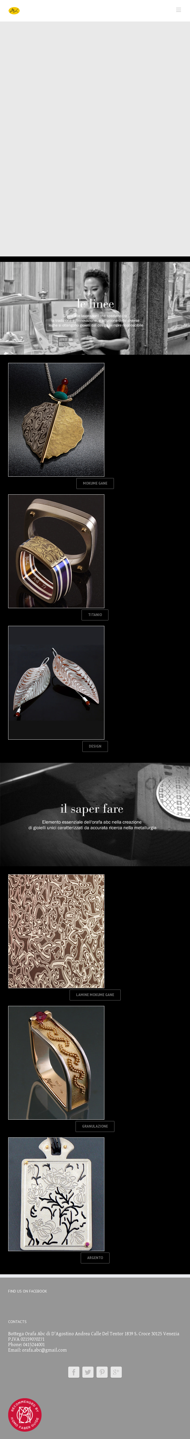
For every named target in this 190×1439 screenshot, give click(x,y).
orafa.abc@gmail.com (44, 1350)
